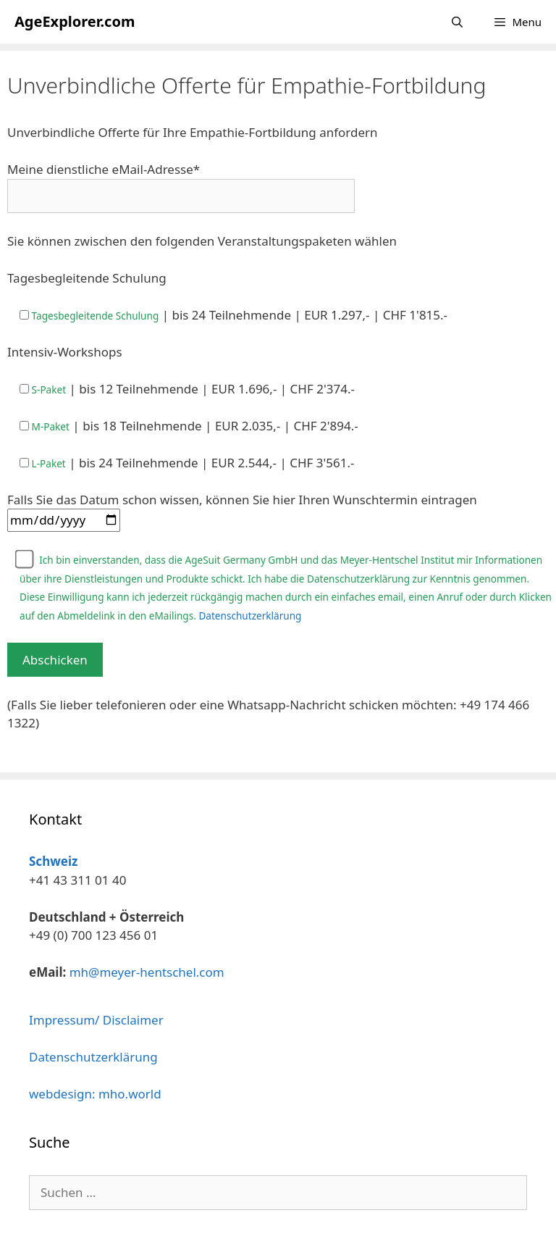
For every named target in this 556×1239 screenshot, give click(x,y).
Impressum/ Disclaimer (96, 1019)
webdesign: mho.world (95, 1093)
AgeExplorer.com (74, 21)
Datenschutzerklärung (249, 615)
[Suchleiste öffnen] (457, 21)
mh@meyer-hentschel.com (147, 972)
